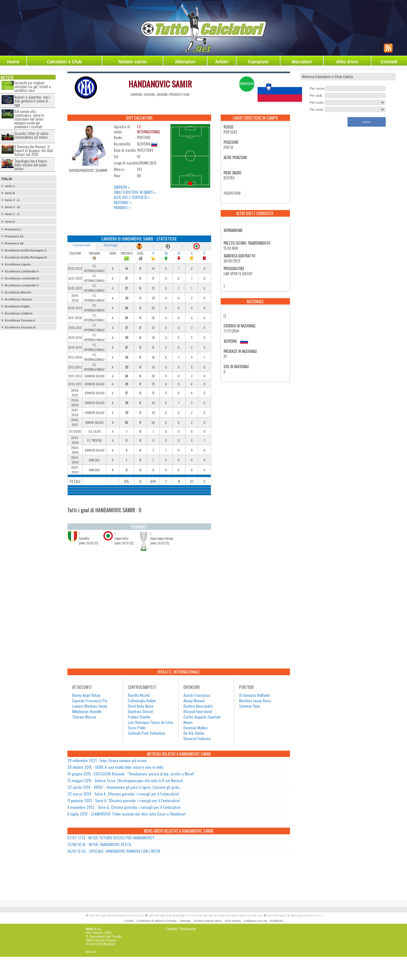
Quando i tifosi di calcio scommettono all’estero (31, 135)
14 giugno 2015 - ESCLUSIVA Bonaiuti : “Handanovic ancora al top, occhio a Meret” (131, 773)
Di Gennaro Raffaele (254, 695)
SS (178, 253)
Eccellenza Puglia (17, 306)
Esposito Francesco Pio (89, 700)
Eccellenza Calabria (18, 313)
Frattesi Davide (139, 716)
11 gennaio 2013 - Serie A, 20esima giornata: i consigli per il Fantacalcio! (123, 800)
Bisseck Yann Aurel (197, 711)
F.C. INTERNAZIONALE (148, 129)
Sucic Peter (137, 727)
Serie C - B (12, 207)
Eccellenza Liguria (18, 264)
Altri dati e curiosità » (132, 197)
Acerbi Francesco (196, 695)
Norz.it (91, 952)
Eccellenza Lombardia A (22, 271)
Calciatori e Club (64, 61)
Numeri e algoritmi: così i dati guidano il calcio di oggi (32, 101)
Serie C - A (12, 200)
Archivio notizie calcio (207, 920)
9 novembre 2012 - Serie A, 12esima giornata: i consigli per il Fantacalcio (124, 807)
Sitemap (185, 920)
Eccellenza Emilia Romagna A (26, 250)
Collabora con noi (255, 920)
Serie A (10, 186)
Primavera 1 (13, 229)
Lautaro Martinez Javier (89, 706)
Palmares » (122, 207)
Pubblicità (276, 920)
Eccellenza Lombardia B (22, 278)
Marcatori (302, 61)
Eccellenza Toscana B (20, 327)
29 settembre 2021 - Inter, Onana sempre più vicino (107, 760)
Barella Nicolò (139, 695)
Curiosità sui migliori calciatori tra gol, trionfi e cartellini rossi (32, 86)
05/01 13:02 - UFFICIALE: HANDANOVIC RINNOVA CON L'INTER (113, 851)
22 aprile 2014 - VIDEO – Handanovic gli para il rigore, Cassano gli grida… (124, 787)
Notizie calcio (132, 61)
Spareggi (110, 245)
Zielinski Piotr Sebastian (146, 733)
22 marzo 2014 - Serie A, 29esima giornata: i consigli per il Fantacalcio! (123, 793)
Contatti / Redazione (180, 929)
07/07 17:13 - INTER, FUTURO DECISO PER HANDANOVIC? (111, 837)
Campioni (258, 61)
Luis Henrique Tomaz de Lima (150, 722)
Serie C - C (12, 214)
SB (166, 253)
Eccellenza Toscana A (20, 320)
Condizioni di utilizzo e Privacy (156, 920)
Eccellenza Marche (18, 292)
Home (13, 61)
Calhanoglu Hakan (142, 700)
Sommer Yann (249, 706)
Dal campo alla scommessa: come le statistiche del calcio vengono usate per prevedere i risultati (29, 119)
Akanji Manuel (194, 700)
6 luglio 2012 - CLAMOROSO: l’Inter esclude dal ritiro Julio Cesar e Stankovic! (126, 813)
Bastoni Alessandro (198, 706)
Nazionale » (123, 202)
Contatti (389, 61)
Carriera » (122, 187)
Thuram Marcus (84, 716)
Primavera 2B (14, 243)
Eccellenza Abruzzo (18, 299)
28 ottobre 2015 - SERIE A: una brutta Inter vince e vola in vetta (115, 767)
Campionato (81, 245)
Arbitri (222, 61)
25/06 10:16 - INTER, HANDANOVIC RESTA (99, 844)
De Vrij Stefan (193, 733)
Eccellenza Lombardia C (22, 285)
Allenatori (185, 61)
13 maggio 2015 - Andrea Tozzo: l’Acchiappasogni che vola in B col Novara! (125, 780)
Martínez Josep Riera (255, 700)
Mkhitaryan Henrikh (86, 711)
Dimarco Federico (197, 738)
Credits (129, 920)
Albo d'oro (347, 61)
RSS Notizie (233, 920)
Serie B (10, 193)
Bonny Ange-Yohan (86, 695)
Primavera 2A (14, 236)
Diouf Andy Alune (141, 706)
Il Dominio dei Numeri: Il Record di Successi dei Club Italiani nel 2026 (33, 150)
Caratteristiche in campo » (135, 192)
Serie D (10, 221)
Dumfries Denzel (140, 711)
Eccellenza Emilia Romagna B (26, 257)
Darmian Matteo (195, 727)
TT (153, 253)
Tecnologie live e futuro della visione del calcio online (30, 165)
